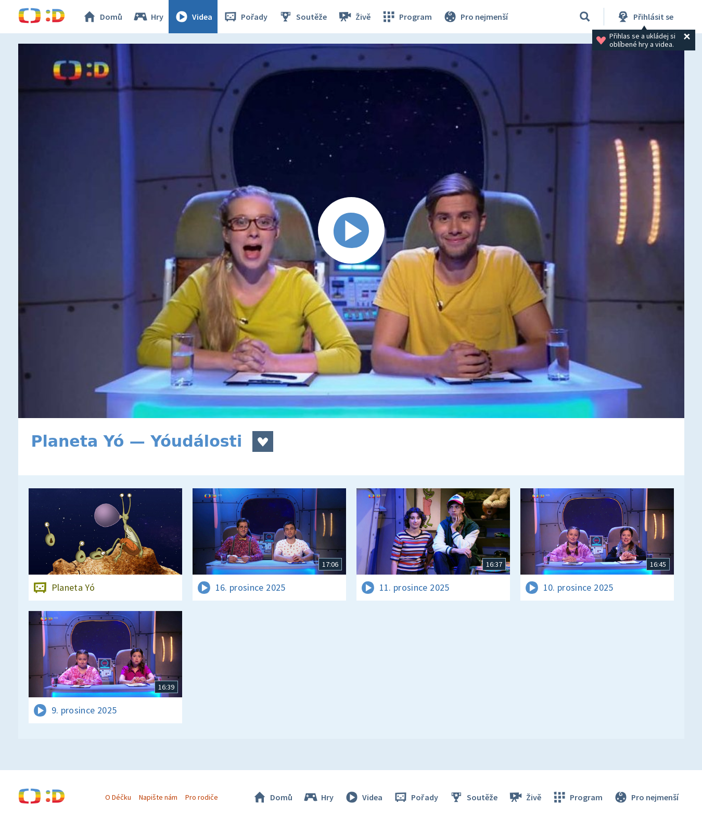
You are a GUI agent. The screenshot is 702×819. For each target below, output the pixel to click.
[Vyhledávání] (585, 16)
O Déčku (118, 797)
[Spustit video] (351, 231)
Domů (102, 16)
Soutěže (302, 16)
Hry (148, 16)
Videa (193, 16)
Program (406, 16)
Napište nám (158, 797)
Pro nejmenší (475, 16)
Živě (354, 16)
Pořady (245, 16)
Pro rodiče (201, 797)
